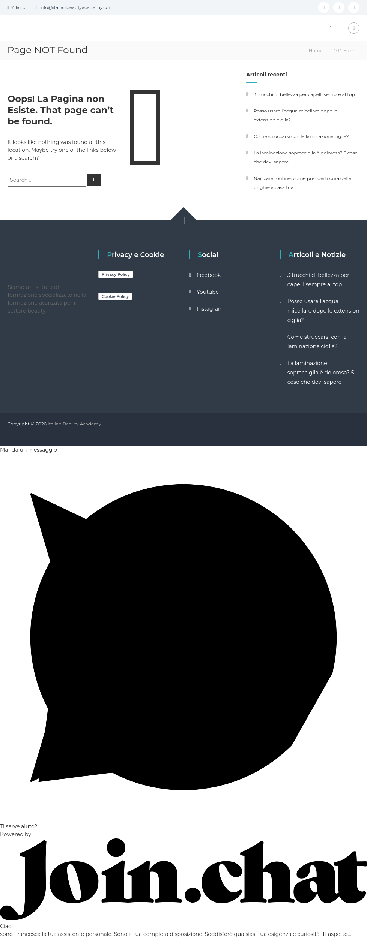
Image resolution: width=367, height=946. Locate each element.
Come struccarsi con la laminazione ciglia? (301, 136)
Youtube (208, 292)
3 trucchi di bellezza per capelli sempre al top (304, 94)
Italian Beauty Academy (74, 424)
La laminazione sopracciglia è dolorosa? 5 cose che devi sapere (320, 372)
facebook (209, 275)
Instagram (210, 308)
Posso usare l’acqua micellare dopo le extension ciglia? (323, 310)
